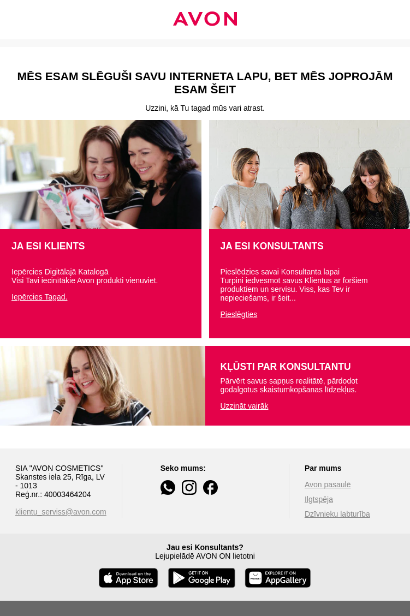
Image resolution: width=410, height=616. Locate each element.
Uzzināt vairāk (245, 406)
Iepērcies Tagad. (39, 296)
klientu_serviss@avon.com (60, 511)
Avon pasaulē (328, 484)
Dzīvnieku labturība (337, 514)
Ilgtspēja (319, 499)
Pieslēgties (239, 314)
